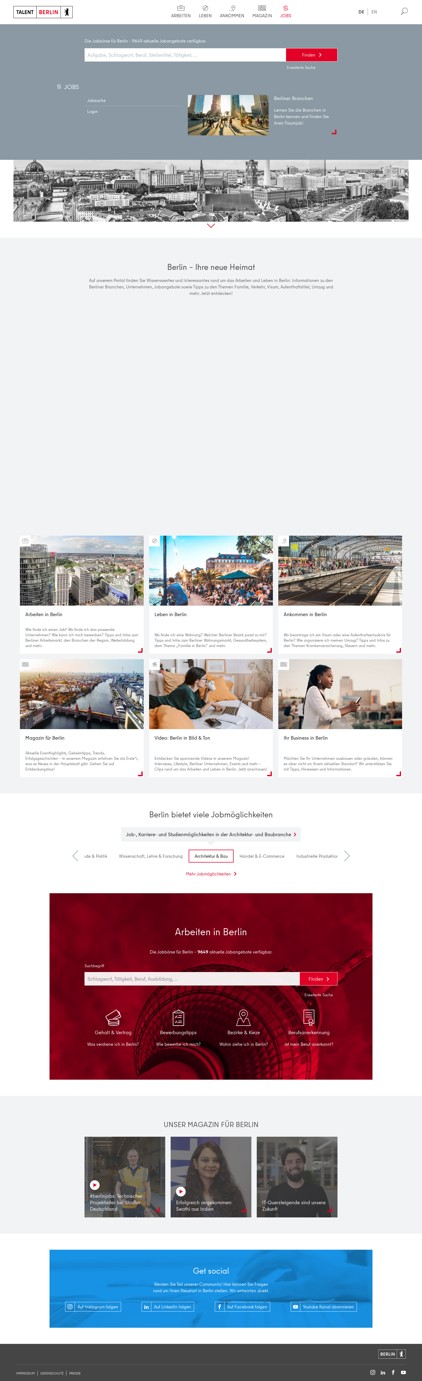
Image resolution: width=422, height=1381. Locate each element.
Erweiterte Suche (318, 995)
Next (344, 856)
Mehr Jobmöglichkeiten (209, 874)
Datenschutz (52, 1373)
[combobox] (192, 979)
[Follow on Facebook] (393, 1373)
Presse (75, 1373)
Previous (78, 856)
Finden (316, 978)
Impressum (25, 1373)
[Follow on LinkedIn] (383, 1373)
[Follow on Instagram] (373, 1373)
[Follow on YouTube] (403, 1373)
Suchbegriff (94, 966)
